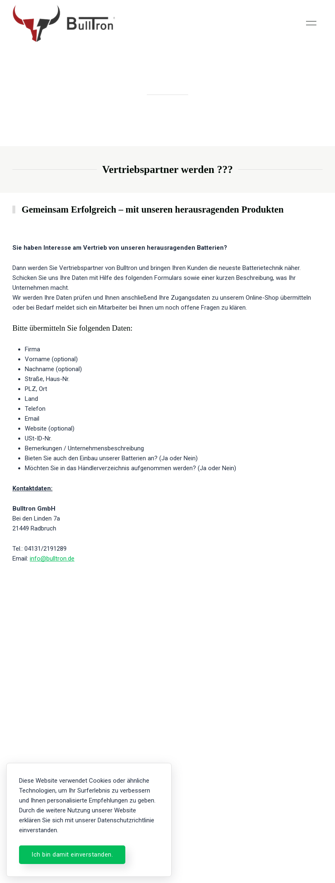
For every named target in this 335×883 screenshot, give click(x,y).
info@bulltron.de (52, 559)
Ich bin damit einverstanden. (72, 854)
